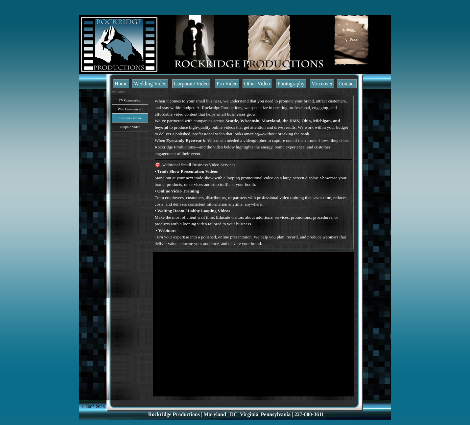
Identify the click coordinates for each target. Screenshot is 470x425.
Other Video (257, 83)
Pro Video (227, 83)
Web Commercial (130, 109)
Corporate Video (191, 83)
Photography (291, 83)
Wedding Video (150, 83)
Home (120, 83)
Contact (347, 83)
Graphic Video (130, 127)
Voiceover (322, 83)
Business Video (130, 118)
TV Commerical (130, 100)
